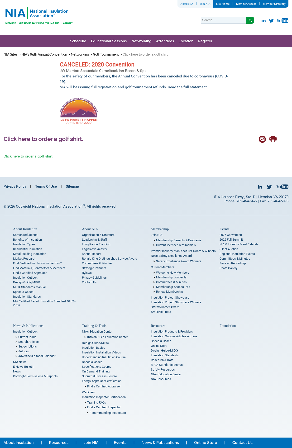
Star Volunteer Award (165, 307)
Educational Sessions (109, 41)
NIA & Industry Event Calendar (239, 244)
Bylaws (87, 273)
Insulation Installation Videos (101, 352)
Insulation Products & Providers (172, 331)
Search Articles (28, 341)
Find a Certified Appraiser (30, 273)
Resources (158, 326)
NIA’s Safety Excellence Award (171, 255)
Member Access (246, 3)
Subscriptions (27, 346)
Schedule (78, 41)
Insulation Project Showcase (170, 297)
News (17, 371)
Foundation (228, 326)
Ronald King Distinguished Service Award (109, 258)
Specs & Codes (23, 292)
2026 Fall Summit (231, 239)
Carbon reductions (25, 235)
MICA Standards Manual (29, 287)
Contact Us (89, 282)
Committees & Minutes (97, 263)
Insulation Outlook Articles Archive (174, 336)
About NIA (186, 3)
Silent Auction (229, 249)
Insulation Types (24, 244)
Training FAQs (96, 402)
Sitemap (72, 186)
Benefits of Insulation (27, 239)
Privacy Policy (15, 186)
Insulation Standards (27, 296)
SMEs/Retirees (161, 312)
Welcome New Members (172, 272)
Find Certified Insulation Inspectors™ (37, 263)
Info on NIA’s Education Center (107, 337)
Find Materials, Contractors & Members (39, 268)
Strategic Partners (94, 268)
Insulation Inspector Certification (104, 397)
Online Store (159, 346)
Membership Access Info (173, 287)
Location (186, 41)
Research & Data (162, 360)
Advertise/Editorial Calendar (36, 356)
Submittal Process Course (99, 376)
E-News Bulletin (23, 366)
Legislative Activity (94, 249)
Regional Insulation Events (237, 254)
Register (205, 41)
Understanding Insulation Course (104, 357)
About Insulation (25, 229)
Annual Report (91, 254)
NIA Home (223, 3)
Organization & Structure (98, 235)
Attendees (165, 41)
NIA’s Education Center (97, 331)
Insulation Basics (93, 347)
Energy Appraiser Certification (101, 381)
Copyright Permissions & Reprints (35, 376)
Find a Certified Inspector (104, 407)
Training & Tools (94, 326)
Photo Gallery (228, 268)
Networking (141, 41)
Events (224, 229)
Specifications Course (96, 366)
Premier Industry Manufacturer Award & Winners (183, 251)
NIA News (20, 362)
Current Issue (27, 337)
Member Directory (274, 3)
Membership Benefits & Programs (178, 240)
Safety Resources (163, 369)
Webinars (88, 392)
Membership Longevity (171, 277)
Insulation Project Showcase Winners (176, 302)
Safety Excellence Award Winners (178, 261)
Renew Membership (169, 291)
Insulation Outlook (25, 277)
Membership (160, 229)
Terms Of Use (46, 186)
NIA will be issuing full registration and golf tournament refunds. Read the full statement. (134, 87)
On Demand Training (96, 371)
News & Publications (28, 326)
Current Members (162, 267)
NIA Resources (161, 379)
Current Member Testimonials (176, 245)
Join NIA (205, 3)
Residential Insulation (27, 249)
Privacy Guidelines (94, 277)
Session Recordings (233, 263)
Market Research (24, 258)
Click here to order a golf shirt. (28, 156)
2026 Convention (231, 235)
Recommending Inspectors (108, 413)
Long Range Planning (96, 244)
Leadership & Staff (94, 239)
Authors (23, 351)
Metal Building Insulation (29, 254)
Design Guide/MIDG (26, 282)
